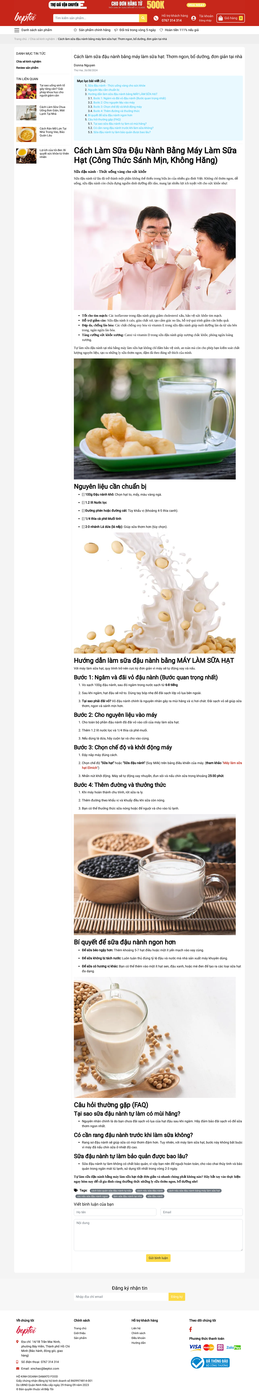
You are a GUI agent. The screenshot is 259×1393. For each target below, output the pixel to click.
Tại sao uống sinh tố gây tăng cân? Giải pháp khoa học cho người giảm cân (52, 90)
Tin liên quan (27, 79)
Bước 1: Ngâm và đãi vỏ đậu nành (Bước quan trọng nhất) (129, 98)
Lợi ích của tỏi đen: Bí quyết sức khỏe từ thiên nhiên (54, 153)
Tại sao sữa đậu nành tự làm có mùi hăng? (120, 123)
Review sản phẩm (27, 67)
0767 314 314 (172, 20)
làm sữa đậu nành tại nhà (128, 1196)
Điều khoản (138, 1338)
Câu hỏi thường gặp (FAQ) (104, 119)
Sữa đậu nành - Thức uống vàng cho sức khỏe (116, 85)
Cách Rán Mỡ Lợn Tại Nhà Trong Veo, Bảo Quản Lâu (53, 132)
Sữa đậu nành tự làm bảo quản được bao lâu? (122, 132)
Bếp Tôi (48, 1389)
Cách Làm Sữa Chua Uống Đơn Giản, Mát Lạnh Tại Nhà (52, 110)
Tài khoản (206, 16)
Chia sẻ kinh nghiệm (28, 61)
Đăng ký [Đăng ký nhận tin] (177, 1297)
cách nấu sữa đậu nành (150, 1190)
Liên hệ (136, 1328)
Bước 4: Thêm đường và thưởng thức (116, 111)
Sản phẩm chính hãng (94, 30)
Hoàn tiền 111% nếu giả (182, 30)
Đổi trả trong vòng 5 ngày (138, 30)
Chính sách (138, 1333)
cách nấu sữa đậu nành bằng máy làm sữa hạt (194, 1190)
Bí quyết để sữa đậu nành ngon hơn (110, 115)
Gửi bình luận (158, 1258)
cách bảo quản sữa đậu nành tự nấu (111, 1190)
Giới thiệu (80, 1333)
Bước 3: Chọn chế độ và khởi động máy (117, 106)
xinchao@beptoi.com (45, 1368)
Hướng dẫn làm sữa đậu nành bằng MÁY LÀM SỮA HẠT (122, 94)
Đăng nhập (205, 20)
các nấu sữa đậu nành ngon (92, 1196)
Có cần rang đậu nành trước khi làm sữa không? (123, 127)
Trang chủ (80, 1328)
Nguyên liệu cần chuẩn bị (103, 89)
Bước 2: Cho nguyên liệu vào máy (114, 102)
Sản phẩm (80, 1338)
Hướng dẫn (139, 1342)
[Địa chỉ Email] (129, 1297)
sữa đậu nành (155, 1196)
